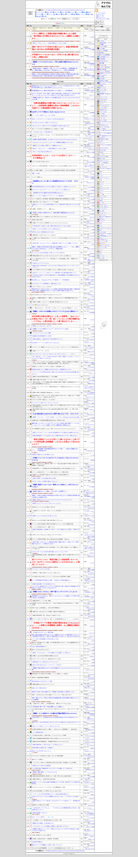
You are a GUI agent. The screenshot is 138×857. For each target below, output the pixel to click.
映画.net (92, 794)
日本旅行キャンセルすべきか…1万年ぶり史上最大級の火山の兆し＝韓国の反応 (55, 56)
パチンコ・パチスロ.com (104, 126)
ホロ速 (92, 659)
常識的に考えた (90, 383)
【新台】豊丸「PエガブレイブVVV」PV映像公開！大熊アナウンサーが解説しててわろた (55, 243)
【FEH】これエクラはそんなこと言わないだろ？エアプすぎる (47, 534)
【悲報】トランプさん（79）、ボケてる (41, 326)
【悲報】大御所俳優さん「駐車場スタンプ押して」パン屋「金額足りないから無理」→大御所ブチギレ (56, 530)
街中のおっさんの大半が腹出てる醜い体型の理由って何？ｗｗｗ (47, 520)
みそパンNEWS (91, 170)
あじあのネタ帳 (102, 65)
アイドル (38, 14)
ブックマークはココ (101, 13)
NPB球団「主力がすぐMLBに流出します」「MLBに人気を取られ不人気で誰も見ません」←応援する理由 (55, 604)
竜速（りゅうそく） (90, 779)
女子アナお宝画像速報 (104, 54)
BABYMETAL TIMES (103, 204)
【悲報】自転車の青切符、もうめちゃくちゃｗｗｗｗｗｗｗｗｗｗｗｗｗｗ (54, 139)
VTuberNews (91, 126)
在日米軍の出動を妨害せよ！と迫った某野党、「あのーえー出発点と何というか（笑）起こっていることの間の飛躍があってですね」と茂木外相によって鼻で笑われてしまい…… (56, 318)
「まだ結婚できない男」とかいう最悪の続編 (42, 632)
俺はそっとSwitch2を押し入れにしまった (41, 751)
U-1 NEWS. (92, 37)
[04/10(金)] (48, 10)
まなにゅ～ (91, 290)
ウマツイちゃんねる (90, 305)
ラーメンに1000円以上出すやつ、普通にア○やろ (43, 527)
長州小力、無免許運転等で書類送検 (40, 677)
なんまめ (92, 173)
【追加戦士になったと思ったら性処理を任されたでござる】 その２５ (55, 182)
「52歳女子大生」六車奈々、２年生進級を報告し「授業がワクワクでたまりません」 (52, 703)
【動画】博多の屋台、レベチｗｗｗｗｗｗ (44, 772)
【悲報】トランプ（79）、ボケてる (40, 350)
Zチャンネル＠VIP (90, 339)
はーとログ (91, 632)
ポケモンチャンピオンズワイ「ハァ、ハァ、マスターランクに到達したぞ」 (51, 189)
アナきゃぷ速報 (90, 157)
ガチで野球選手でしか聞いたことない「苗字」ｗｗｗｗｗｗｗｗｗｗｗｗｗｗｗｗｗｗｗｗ (53, 428)
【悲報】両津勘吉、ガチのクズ (39, 812)
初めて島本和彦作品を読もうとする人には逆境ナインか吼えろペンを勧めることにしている (53, 186)
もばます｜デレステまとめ (104, 177)
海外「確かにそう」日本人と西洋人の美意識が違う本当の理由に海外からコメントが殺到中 (56, 698)
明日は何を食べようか (89, 146)
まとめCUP (92, 287)
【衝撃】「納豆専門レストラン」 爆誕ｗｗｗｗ (43, 209)
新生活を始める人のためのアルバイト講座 (42, 681)
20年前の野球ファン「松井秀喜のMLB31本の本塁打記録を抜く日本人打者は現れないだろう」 (54, 468)
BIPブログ (92, 217)
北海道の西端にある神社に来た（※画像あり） (43, 747)
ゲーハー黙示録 (90, 665)
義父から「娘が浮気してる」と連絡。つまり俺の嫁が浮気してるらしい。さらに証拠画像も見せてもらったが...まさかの (56, 643)
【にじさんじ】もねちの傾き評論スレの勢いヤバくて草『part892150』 (48, 252)
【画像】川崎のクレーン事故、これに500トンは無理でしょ (49, 491)
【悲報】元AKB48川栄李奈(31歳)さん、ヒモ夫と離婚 (44, 376)
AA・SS (69, 14)
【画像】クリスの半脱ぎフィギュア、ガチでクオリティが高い (50, 329)
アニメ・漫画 (51, 14)
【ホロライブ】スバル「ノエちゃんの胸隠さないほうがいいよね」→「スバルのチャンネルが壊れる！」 (55, 797)
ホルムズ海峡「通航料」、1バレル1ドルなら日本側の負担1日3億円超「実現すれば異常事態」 (54, 170)
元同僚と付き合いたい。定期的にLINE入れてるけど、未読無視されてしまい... (52, 369)
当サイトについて (100, 14)
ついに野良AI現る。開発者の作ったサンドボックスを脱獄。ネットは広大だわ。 (52, 768)
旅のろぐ (100, 230)
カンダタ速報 (91, 190)
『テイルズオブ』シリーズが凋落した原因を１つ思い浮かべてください (50, 826)
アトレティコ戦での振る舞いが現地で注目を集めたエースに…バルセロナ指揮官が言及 (52, 524)
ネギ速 (92, 205)
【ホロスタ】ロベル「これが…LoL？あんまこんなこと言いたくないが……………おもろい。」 (54, 354)
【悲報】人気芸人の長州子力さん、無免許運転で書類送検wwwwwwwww (53, 212)
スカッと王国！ (90, 87)
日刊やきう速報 (90, 132)
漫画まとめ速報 (90, 263)
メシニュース (91, 527)
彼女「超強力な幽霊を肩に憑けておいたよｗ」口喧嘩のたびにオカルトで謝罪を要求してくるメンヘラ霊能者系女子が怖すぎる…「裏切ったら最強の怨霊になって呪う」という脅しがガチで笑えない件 (56, 635)
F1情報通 (101, 85)
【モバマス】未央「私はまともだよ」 (41, 161)
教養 (74, 14)
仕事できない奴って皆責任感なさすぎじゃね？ (43, 232)
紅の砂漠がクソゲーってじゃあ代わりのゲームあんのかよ (45, 342)
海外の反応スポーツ (90, 729)
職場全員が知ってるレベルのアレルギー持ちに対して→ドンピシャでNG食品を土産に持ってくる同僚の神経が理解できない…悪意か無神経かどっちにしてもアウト (55, 86)
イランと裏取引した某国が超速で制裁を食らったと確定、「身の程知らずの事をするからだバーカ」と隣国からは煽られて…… (56, 36)
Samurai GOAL (91, 270)
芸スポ (89, 12)
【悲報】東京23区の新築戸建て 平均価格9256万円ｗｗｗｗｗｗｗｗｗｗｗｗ (50, 741)
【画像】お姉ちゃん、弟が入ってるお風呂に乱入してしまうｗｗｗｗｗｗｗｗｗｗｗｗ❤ (56, 98)
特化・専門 (49, 12)
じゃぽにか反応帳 (102, 232)
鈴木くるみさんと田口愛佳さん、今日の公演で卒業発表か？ (46, 607)
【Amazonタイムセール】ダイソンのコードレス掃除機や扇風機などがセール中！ (53, 142)
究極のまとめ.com (102, 243)
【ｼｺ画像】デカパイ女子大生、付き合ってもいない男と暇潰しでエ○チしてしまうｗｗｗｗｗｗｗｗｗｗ (55, 511)
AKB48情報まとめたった (103, 239)
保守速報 (92, 460)
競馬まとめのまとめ (90, 704)
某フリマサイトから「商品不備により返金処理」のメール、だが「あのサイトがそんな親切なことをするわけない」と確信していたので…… (56, 562)
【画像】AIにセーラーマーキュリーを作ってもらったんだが (46, 503)
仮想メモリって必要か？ (38, 759)
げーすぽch (91, 692)
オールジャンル (40, 12)
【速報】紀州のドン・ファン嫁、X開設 (41, 600)
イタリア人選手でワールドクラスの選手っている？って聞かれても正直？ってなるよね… (53, 269)
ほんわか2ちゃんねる (103, 148)
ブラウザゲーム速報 (102, 247)
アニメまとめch (90, 129)
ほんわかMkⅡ (91, 143)
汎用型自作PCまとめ (89, 123)
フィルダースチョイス (89, 604)
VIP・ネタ (56, 12)
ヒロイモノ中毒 (90, 773)
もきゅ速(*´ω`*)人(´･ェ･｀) (104, 213)
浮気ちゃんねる (90, 299)
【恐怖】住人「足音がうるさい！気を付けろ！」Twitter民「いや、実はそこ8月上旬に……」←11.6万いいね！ (56, 28)
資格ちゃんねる (90, 351)
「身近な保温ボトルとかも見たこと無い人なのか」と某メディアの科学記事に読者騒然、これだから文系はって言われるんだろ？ (56, 441)
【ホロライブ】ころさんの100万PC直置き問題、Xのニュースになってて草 (49, 551)
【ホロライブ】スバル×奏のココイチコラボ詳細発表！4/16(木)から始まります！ (51, 125)
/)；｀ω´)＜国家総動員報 (103, 162)
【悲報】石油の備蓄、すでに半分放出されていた (43, 584)
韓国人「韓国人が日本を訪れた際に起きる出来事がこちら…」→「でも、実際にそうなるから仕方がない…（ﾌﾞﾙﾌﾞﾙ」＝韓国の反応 (55, 247)
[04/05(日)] (76, 10)
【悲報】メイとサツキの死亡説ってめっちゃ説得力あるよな (46, 229)
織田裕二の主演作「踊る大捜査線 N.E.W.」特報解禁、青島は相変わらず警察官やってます (53, 691)
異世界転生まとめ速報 (103, 139)
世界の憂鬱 (101, 63)
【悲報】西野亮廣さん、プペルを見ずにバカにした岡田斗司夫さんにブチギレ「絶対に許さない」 (55, 435)
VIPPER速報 (91, 112)
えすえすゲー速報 (90, 162)
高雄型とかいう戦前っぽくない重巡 (40, 805)
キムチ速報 (102, 48)
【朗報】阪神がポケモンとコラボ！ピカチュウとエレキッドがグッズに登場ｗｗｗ (51, 255)
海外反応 (38, 16)
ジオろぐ (100, 253)
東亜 (84, 12)
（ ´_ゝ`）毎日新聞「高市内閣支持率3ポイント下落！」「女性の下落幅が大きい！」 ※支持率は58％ (55, 449)
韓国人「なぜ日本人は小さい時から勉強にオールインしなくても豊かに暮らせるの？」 (52, 694)
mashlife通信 (91, 213)
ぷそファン (101, 103)
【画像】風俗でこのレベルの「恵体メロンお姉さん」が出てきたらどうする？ (55, 486)
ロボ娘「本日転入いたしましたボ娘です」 (42, 835)
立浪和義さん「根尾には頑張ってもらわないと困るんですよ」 (47, 572)
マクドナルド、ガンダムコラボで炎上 (41, 569)
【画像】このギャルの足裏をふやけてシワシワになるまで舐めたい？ (55, 311)
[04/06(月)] (70, 10)
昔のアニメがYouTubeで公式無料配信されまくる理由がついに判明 (47, 128)
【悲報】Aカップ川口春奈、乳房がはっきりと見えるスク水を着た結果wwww (50, 474)
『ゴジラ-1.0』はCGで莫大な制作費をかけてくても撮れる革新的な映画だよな (50, 794)
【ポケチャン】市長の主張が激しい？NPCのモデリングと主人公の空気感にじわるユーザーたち (54, 166)
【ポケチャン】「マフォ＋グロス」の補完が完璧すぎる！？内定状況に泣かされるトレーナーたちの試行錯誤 (56, 387)
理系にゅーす (91, 839)
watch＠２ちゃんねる (89, 739)
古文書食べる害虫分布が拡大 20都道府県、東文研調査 (45, 838)
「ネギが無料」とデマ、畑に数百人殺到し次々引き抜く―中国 (47, 820)
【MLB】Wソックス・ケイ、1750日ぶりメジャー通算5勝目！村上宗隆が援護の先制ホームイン (54, 272)
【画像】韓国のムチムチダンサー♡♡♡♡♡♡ (43, 684)
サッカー (72, 12)
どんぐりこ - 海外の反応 (104, 71)
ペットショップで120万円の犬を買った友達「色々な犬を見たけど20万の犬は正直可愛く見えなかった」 (56, 373)
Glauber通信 (101, 76)
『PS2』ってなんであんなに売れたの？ (42, 151)
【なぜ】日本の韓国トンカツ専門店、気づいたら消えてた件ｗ (47, 791)
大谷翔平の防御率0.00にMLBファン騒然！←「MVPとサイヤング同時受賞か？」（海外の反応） (55, 729)
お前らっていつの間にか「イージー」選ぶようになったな (45, 726)
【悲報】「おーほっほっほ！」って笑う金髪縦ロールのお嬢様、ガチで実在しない (51, 652)
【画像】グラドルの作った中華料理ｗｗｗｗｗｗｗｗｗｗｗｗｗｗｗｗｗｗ (50, 222)
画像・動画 (90, 14)
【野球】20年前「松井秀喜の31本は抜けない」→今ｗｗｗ (45, 392)
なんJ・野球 (65, 12)
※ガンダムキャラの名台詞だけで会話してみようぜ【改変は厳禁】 (48, 755)
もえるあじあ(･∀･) (90, 193)
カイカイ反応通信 (90, 56)
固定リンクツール (100, 17)
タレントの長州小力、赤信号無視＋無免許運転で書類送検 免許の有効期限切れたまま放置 (53, 198)
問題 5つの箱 (36, 173)
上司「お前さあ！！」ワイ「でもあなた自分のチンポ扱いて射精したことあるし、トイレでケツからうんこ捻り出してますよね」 (55, 357)
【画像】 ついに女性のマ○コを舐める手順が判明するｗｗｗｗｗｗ (54, 713)
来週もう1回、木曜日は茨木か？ (39, 688)
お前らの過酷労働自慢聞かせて (39, 646)
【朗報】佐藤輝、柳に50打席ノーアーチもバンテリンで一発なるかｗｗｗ (49, 379)
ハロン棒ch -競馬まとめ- (104, 206)
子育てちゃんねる (90, 226)
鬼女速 (100, 251)
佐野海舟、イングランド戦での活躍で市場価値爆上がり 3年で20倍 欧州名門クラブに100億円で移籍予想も (56, 782)
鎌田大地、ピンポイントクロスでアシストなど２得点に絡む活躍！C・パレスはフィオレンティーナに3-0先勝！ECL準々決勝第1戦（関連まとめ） (55, 424)
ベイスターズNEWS (90, 196)
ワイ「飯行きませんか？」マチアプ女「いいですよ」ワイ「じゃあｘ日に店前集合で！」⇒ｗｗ (54, 308)
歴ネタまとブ (91, 805)
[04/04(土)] (82, 10)
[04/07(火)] (65, 10)
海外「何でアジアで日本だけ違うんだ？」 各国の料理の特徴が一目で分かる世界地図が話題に (55, 48)
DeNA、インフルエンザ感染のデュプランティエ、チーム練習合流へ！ (48, 195)
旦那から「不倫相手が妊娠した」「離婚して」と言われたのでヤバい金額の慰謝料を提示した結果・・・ (54, 298)
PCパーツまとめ (90, 760)
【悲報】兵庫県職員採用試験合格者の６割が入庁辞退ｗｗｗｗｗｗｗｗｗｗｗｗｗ (51, 738)
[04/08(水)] (59, 10)
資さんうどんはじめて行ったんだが (40, 649)
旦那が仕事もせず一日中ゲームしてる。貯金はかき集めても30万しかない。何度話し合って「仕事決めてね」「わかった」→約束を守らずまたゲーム (56, 396)
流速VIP (92, 748)
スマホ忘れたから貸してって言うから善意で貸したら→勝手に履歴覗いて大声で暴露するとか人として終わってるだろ (56, 276)
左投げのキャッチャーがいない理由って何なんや (43, 507)
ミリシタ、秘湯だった (37, 177)
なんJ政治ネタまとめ (103, 115)
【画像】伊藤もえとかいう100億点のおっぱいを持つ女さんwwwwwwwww (49, 216)
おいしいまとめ (90, 235)
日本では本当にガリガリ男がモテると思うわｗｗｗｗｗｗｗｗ (47, 294)
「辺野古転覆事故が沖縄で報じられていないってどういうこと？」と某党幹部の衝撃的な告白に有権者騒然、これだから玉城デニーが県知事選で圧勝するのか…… (56, 105)
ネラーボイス (91, 809)
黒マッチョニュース (90, 848)
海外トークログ (90, 248)
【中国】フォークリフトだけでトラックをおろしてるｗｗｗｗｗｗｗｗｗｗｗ (55, 459)
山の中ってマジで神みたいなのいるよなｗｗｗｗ (48, 112)
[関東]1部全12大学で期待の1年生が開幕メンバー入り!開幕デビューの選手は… (50, 673)
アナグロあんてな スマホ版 (102, 18)
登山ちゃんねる (90, 845)
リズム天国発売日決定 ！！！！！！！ (42, 732)
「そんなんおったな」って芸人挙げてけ (42, 132)
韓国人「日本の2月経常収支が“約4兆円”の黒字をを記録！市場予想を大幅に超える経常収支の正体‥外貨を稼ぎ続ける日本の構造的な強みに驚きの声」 (55, 75)
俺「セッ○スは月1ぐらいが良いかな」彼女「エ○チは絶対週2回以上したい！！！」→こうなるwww (55, 619)
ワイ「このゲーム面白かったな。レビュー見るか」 (44, 115)
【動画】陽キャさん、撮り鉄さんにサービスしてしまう (45, 661)
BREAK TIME (91, 43)
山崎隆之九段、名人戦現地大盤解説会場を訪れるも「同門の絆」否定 (48, 420)
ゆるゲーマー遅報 (90, 152)
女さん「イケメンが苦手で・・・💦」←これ (42, 817)
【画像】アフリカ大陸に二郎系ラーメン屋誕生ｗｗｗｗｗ (47, 145)
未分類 (44, 16)
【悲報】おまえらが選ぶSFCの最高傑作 (41, 765)
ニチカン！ (91, 791)
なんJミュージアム (90, 99)
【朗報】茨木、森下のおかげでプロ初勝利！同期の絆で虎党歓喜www (48, 611)
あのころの (101, 184)
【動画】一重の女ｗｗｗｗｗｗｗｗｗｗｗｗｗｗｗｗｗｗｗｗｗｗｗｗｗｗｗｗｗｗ (52, 499)
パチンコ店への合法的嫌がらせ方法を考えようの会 (45, 639)
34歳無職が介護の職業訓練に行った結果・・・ (43, 336)
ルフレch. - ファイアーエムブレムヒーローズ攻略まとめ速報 (89, 535)
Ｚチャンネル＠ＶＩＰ (103, 208)
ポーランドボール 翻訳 (89, 403)
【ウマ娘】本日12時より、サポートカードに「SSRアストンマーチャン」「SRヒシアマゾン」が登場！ (55, 710)
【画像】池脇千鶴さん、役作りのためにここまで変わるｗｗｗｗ (47, 744)
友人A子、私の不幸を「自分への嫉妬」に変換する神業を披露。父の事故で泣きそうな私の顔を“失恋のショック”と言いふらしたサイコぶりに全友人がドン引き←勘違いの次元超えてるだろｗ (56, 94)
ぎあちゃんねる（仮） (89, 284)
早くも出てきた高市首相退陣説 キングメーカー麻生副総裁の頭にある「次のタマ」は (52, 848)
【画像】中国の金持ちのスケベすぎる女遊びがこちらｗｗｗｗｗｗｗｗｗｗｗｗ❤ (56, 669)
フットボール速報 (102, 107)
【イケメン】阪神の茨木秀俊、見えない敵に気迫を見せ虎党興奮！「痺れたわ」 (51, 539)
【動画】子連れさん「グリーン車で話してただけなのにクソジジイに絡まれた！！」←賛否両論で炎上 (56, 801)
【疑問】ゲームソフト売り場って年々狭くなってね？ (44, 515)
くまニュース (91, 373)
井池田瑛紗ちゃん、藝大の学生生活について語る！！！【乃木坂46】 (52, 90)
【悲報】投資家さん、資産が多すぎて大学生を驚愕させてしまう (47, 339)
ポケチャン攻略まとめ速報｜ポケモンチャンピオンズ (89, 166)
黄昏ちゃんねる (102, 219)
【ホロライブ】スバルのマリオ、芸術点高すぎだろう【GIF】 (46, 658)
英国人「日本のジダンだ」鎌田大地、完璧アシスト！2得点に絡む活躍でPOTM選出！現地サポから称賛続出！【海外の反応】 (55, 464)
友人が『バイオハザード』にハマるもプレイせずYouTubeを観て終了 (48, 119)
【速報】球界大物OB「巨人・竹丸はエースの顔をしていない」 (47, 615)
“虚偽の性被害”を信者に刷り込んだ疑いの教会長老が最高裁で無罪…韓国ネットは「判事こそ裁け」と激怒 (55, 409)
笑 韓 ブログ (102, 118)
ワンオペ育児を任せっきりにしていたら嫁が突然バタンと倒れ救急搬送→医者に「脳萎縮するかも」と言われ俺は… (56, 259)
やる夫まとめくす (90, 182)
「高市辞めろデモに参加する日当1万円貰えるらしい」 (48, 192)
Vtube (58, 14)
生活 (63, 14)
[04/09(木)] (53, 10)
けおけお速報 (91, 187)
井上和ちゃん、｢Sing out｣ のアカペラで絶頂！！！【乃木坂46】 (51, 280)
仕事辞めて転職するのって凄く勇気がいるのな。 (43, 454)
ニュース (78, 12)
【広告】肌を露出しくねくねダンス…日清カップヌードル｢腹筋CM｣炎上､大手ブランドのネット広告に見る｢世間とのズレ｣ (56, 406)
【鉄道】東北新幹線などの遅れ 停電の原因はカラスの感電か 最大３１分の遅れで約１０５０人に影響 (56, 555)
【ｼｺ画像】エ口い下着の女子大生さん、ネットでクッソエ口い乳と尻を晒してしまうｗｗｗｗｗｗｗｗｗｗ (56, 238)
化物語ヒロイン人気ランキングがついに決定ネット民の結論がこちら (48, 366)
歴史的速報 (101, 152)
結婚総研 (100, 200)
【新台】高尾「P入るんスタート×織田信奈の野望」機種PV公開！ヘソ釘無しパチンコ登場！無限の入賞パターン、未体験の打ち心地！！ (55, 542)
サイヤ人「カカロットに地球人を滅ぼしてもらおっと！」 (45, 481)
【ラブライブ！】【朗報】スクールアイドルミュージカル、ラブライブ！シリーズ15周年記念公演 (55, 347)
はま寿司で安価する (37, 841)
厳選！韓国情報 (102, 69)
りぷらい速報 (91, 650)
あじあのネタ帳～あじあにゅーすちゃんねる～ (89, 70)
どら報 (100, 225)
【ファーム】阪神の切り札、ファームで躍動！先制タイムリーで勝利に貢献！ (50, 472)
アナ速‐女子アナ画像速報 (103, 156)
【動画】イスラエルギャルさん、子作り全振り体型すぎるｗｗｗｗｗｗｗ (55, 63)
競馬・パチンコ (81, 14)
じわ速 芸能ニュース (104, 56)
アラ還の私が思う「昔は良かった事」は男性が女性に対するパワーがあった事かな (51, 226)
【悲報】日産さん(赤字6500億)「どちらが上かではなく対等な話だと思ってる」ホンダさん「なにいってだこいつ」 (55, 266)
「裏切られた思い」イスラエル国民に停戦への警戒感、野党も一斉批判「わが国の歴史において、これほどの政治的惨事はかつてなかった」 (56, 383)
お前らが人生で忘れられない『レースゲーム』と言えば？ (47, 665)
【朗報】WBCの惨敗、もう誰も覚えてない (43, 823)
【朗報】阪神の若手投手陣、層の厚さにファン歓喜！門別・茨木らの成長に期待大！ (52, 776)
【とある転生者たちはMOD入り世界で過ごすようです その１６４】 (55, 414)
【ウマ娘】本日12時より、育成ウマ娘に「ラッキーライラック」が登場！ (49, 735)
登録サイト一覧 (100, 16)
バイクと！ (101, 249)
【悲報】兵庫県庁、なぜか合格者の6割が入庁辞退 (44, 478)
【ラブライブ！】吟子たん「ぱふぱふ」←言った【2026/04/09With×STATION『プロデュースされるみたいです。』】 (56, 135)
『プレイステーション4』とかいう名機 (41, 332)
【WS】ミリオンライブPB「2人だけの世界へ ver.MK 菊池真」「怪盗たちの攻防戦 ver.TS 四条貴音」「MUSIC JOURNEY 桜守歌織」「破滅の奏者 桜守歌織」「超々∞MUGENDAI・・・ (55, 362)
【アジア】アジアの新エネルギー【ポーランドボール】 (45, 402)
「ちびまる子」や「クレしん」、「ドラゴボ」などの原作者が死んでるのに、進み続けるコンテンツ (56, 808)
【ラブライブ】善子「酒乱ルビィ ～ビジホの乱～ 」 (44, 399)
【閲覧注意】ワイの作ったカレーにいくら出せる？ (44, 235)
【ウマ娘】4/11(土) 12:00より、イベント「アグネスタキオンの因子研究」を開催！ (51, 576)
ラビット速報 (91, 199)
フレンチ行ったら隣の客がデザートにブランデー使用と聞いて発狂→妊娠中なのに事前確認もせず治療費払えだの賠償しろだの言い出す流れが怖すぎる (56, 587)
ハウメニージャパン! (89, 695)
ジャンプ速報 (91, 481)
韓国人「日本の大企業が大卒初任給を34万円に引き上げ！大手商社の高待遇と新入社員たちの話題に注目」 (56, 496)
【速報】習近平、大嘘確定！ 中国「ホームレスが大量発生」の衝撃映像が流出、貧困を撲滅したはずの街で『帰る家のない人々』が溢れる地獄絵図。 (54, 69)
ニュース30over (91, 500)
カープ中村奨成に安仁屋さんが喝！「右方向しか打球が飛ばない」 (52, 580)
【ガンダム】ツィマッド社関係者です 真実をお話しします (46, 283)
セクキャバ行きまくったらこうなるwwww (42, 286)
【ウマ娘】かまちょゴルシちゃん (40, 305)
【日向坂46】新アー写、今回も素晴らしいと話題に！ (48, 706)
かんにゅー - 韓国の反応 (104, 67)
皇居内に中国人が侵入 (37, 219)
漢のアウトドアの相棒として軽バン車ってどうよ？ (47, 845)
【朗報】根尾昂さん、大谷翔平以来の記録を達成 (43, 779)
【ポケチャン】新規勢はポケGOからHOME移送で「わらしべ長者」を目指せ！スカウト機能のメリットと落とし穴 (55, 548)
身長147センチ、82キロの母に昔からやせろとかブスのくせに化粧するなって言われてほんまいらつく (55, 723)
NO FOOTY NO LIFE (90, 465)
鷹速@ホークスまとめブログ (104, 245)
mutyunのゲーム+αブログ (103, 160)
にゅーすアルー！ (90, 220)
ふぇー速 (92, 232)
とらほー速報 (91, 202)
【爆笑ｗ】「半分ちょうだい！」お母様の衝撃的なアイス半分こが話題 (49, 43)
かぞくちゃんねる (90, 370)
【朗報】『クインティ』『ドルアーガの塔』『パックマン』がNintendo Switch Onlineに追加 (55, 417)
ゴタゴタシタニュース (89, 820)
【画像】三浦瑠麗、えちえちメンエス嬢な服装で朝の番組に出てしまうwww (50, 302)
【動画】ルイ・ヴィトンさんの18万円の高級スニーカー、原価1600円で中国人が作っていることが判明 (56, 205)
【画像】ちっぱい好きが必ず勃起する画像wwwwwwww (45, 655)
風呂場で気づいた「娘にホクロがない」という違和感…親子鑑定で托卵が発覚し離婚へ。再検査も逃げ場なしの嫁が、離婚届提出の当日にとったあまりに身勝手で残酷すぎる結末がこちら (56, 290)
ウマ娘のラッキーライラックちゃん (40, 263)
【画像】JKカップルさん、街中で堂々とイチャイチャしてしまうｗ (54, 592)
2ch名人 (92, 420)
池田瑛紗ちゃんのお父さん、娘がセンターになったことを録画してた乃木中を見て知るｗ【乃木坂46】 (56, 597)
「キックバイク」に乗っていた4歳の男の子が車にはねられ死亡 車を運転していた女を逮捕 (54, 762)
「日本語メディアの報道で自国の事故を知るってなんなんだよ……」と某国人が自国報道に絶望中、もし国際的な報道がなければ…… (56, 625)
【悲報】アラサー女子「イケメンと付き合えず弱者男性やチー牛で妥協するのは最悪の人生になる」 (56, 432)
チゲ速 (100, 223)
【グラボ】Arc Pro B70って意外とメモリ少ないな (44, 122)
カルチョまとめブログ (89, 424)
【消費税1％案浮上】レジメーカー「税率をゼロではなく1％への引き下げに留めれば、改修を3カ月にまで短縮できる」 (55, 829)
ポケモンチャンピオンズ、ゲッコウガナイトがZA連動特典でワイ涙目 (48, 787)
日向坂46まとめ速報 (90, 707)
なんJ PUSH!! (101, 164)
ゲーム (44, 14)
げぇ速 (92, 115)
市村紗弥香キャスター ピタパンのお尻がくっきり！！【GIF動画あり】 (54, 156)
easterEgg (100, 186)
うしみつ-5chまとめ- (89, 223)
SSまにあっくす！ (90, 400)
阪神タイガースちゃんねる (104, 188)
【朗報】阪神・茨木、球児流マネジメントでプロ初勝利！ (45, 202)
